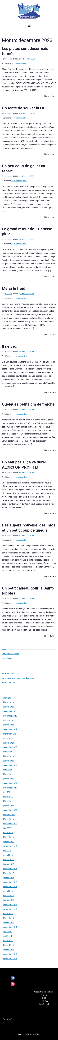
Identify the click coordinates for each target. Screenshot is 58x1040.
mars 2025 (8, 720)
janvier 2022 (8, 779)
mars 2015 (8, 913)
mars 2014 (8, 940)
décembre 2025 (10, 711)
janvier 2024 (8, 743)
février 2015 (8, 918)
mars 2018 (8, 855)
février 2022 (8, 774)
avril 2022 (7, 770)
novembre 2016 (10, 886)
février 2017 (8, 873)
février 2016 (8, 896)
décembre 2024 (10, 729)
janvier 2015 (8, 922)
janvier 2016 (8, 900)
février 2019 (8, 837)
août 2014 (7, 931)
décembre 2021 (10, 783)
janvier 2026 (8, 707)
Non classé (7, 658)
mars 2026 (8, 698)
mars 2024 (8, 738)
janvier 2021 (8, 806)
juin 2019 (7, 828)
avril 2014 (7, 936)
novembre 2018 (10, 846)
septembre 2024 (10, 734)
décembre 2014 (10, 927)
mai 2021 (7, 792)
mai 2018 (7, 851)
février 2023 (8, 756)
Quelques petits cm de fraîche (28, 404)
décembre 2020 (10, 810)
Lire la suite (50, 96)
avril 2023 (7, 752)
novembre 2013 (10, 958)
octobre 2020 (9, 815)
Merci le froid (13, 288)
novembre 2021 (10, 788)
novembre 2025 (10, 716)
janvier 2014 (8, 949)
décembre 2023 (10, 747)
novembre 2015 (10, 909)
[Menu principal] (29, 25)
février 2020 (8, 819)
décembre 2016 (10, 882)
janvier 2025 (8, 725)
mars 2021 (8, 797)
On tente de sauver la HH (24, 108)
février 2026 (8, 702)
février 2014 (8, 945)
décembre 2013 (10, 954)
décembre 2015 (10, 904)
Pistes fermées (8, 682)
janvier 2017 (8, 877)
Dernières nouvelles (19, 63)
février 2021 (8, 801)
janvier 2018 (8, 864)
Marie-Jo (8, 59)
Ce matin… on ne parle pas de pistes (18, 678)
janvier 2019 (8, 842)
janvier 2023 (8, 761)
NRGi (38, 1034)
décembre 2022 (10, 765)
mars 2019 (8, 832)
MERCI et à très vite (10, 673)
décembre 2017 (10, 869)
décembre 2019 (10, 824)
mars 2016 (8, 891)
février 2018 (8, 859)
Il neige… (10, 346)
